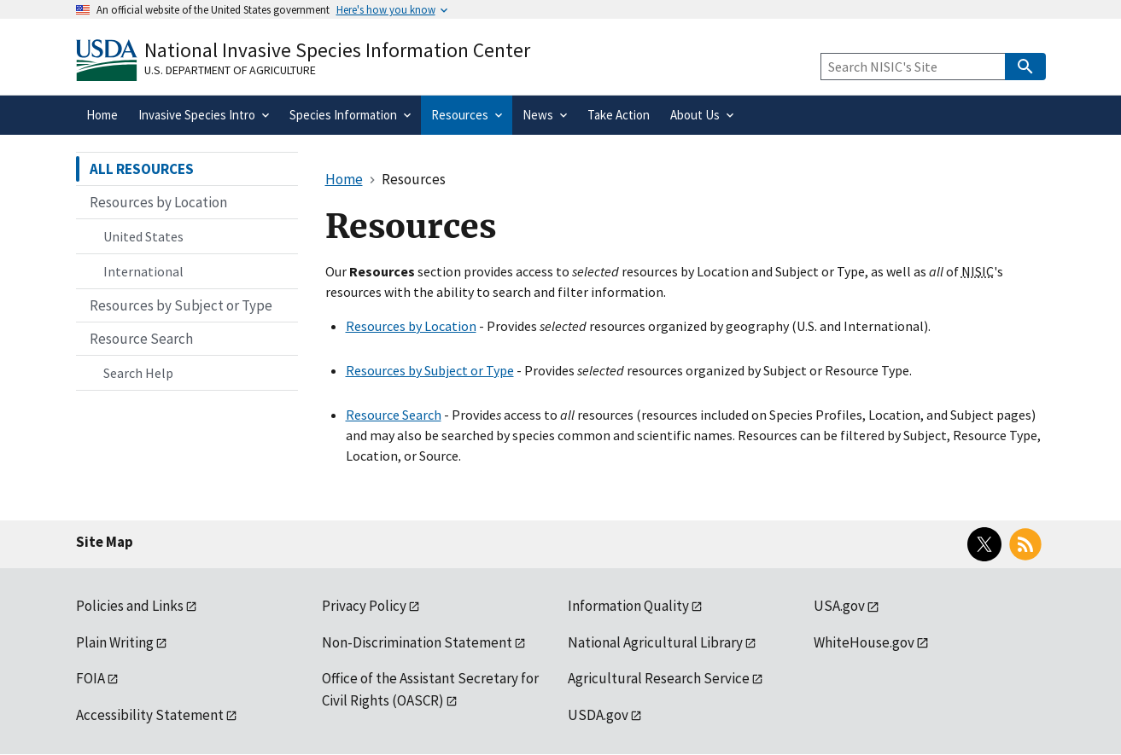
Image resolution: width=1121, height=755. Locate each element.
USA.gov (839, 605)
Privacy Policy (364, 605)
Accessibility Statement (150, 715)
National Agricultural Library (655, 642)
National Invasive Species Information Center (337, 50)
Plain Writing (115, 642)
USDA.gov (598, 715)
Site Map (104, 541)
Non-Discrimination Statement (417, 642)
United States (143, 236)
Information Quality (628, 605)
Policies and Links (130, 605)
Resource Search (393, 414)
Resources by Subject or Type (430, 370)
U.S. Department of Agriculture (230, 70)
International (143, 271)
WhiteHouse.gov (864, 642)
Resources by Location (411, 325)
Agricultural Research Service (659, 678)
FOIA (90, 678)
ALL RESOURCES (142, 169)
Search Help (138, 372)
